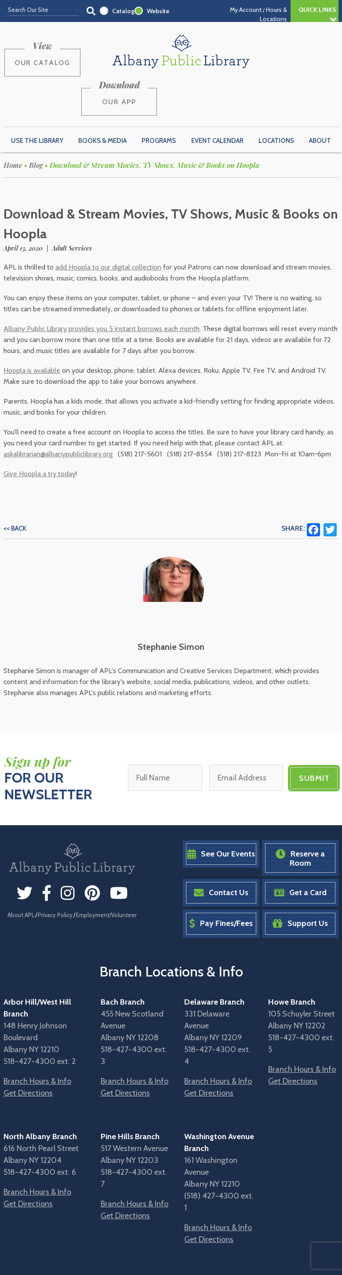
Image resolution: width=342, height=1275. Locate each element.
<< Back (15, 487)
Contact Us (221, 851)
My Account (246, 10)
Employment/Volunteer (106, 872)
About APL (20, 872)
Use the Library (37, 98)
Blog (36, 123)
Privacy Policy (55, 872)
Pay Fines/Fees (221, 882)
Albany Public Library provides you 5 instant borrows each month (102, 287)
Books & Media (102, 98)
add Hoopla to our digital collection (108, 225)
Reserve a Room (300, 816)
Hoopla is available (32, 328)
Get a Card (300, 851)
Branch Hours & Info (37, 1039)
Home (13, 123)
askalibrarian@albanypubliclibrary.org (58, 412)
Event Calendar (217, 98)
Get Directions (28, 1051)
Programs (159, 98)
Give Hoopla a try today (40, 432)
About (320, 98)
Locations (276, 98)
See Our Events (221, 812)
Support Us (300, 882)
